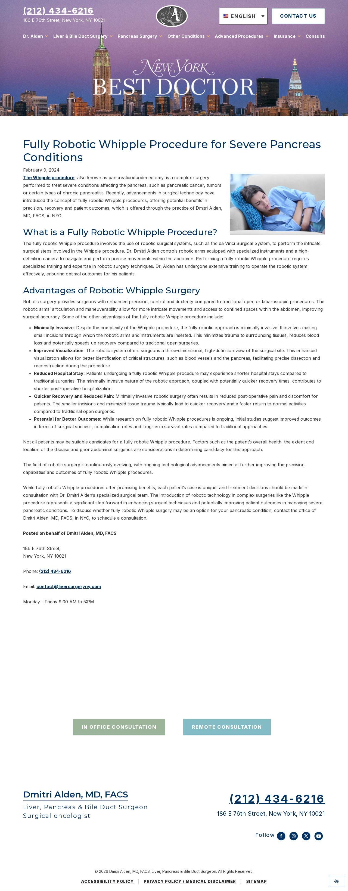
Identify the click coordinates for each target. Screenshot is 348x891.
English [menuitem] (240, 16)
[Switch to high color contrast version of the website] (336, 881)
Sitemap (256, 881)
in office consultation (119, 740)
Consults (315, 36)
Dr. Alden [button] (33, 36)
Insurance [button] (285, 36)
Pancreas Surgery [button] (137, 36)
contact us (297, 16)
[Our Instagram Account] (293, 839)
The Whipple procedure (48, 177)
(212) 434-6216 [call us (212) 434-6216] (58, 11)
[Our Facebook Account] (281, 839)
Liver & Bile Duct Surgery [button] (80, 36)
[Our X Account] (306, 839)
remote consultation (227, 740)
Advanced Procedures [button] (239, 36)
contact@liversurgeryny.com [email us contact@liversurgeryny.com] (68, 586)
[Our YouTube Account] (318, 839)
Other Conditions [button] (186, 36)
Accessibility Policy (107, 881)
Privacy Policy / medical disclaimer (190, 881)
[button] (241, 16)
